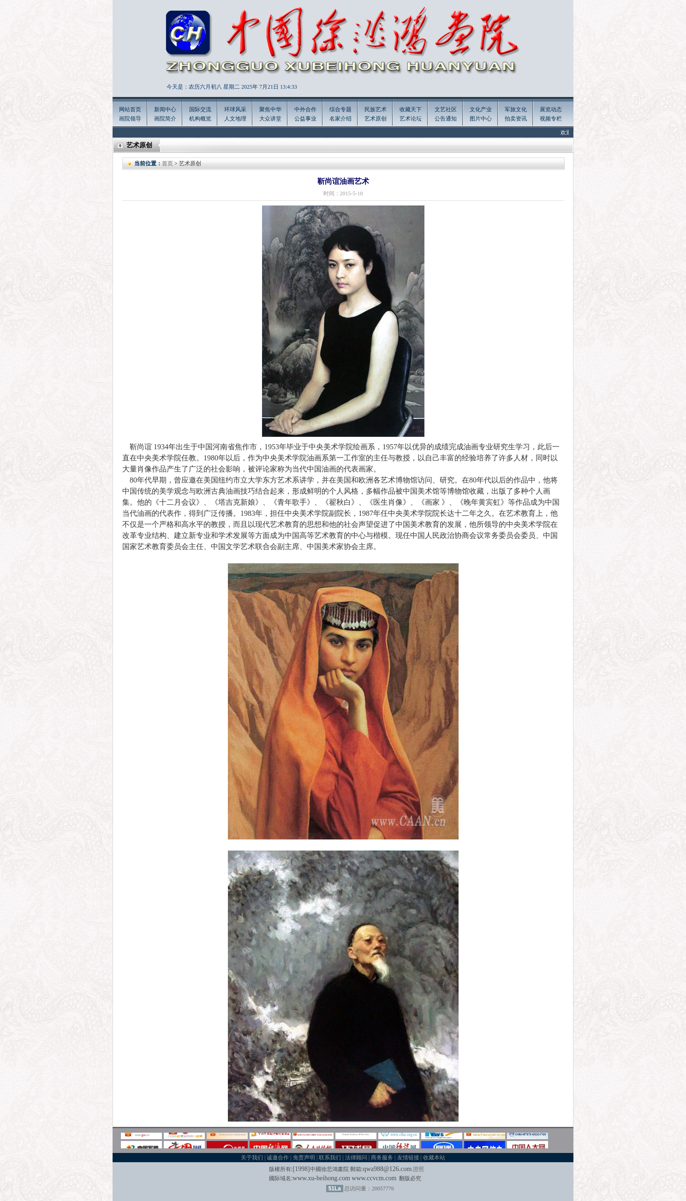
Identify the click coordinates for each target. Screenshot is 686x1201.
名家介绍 (340, 118)
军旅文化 (516, 109)
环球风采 (235, 109)
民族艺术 (375, 109)
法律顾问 (356, 1157)
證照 (418, 1169)
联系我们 (330, 1157)
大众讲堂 (270, 118)
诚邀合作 (278, 1157)
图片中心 (481, 118)
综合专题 (340, 109)
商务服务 (382, 1157)
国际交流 (200, 109)
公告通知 (446, 118)
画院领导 (130, 118)
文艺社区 (446, 109)
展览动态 (551, 109)
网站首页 (130, 109)
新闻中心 (165, 109)
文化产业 (481, 109)
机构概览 (200, 118)
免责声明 (304, 1157)
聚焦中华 (270, 109)
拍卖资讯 (516, 118)
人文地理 (235, 118)
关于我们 (252, 1157)
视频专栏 (551, 118)
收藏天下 (411, 109)
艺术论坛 (411, 118)
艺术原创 (375, 118)
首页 (167, 163)
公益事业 (305, 118)
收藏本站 (434, 1157)
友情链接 (408, 1157)
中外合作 (305, 109)
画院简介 (165, 118)
